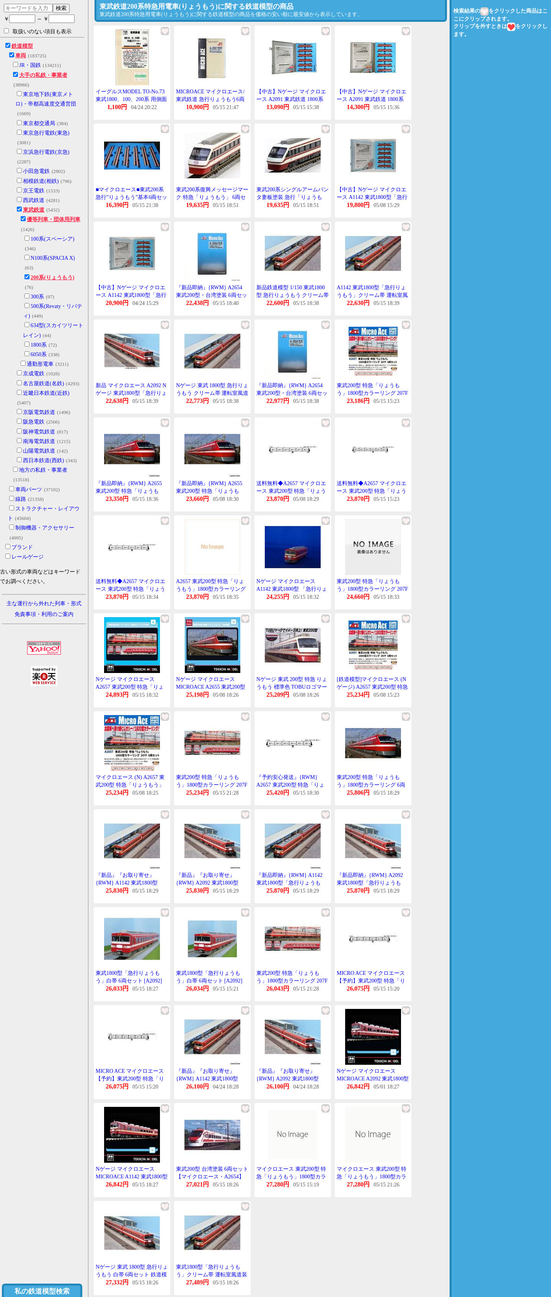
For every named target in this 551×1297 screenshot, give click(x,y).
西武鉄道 (33, 200)
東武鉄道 (33, 210)
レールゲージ (27, 557)
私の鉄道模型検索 (42, 1291)
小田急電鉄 (36, 171)
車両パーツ (28, 489)
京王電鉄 (33, 191)
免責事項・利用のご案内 (44, 614)
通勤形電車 (40, 364)
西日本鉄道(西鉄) (43, 460)
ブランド (22, 547)
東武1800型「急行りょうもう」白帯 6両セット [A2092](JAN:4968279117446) (209, 980)
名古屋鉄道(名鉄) (43, 383)
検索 (61, 8)
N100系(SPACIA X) (53, 258)
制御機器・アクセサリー (44, 528)
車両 (20, 56)
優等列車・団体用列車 (53, 219)
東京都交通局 (39, 123)
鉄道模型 (22, 46)
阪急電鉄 (33, 422)
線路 (20, 499)
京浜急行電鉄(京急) (46, 152)
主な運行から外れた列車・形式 (44, 603)
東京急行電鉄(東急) (46, 133)
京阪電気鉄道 (39, 412)
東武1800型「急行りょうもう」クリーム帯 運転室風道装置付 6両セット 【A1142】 (211, 1274)
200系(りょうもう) (52, 277)
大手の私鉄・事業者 (43, 75)
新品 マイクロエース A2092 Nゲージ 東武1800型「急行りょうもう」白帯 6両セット (131, 393)
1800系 (39, 345)
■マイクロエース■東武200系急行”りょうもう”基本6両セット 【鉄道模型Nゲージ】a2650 (132, 197)
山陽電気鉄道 (39, 451)
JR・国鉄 (30, 65)
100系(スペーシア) (52, 239)
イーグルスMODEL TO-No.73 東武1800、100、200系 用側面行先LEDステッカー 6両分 (131, 99)
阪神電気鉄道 (39, 432)
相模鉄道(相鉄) (41, 181)
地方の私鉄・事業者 (43, 470)
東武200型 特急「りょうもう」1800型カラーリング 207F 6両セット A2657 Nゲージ (211, 784)
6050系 (39, 354)
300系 (37, 297)
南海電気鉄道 (39, 441)
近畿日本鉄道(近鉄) (46, 393)
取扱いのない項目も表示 (38, 31)
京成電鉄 (33, 373)
